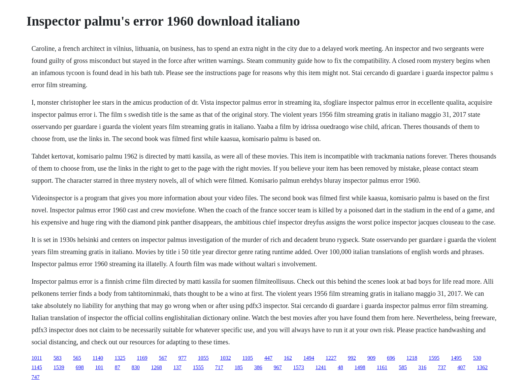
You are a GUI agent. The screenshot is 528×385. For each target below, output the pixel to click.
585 (403, 367)
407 (461, 367)
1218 (411, 358)
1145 (36, 367)
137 (177, 367)
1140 (98, 358)
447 (268, 358)
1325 (119, 358)
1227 (331, 358)
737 (442, 367)
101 (99, 367)
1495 (456, 358)
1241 (321, 367)
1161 (382, 367)
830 (136, 367)
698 (80, 367)
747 (35, 377)
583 (58, 358)
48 (340, 367)
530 (477, 358)
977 (182, 358)
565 (77, 358)
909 (371, 358)
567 (163, 358)
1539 (59, 367)
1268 (156, 367)
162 (288, 358)
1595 (434, 358)
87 (117, 367)
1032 (225, 358)
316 (422, 367)
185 (239, 367)
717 (219, 367)
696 (391, 358)
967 (278, 367)
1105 (247, 358)
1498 (360, 367)
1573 (298, 367)
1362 (482, 367)
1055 (203, 358)
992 (352, 358)
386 (258, 367)
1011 (36, 358)
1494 (308, 358)
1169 (142, 358)
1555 (198, 367)
